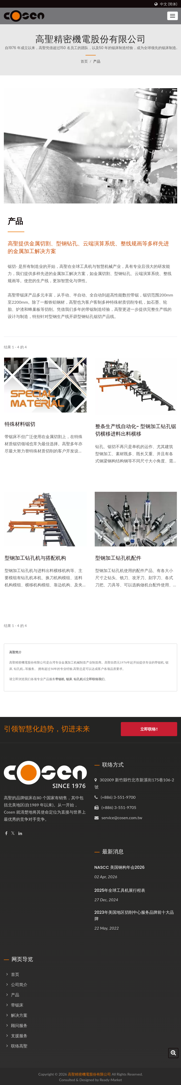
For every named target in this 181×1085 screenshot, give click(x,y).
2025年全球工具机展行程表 (119, 889)
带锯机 (60, 679)
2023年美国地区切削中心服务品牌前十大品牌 (134, 914)
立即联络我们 (95, 679)
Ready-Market (111, 1078)
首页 (84, 61)
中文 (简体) (168, 4)
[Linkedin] (20, 832)
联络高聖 (19, 1044)
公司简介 (19, 983)
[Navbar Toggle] (172, 16)
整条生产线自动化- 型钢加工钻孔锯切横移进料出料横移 (135, 430)
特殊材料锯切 (21, 424)
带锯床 (17, 1003)
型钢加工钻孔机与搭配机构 (37, 558)
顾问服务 (19, 1024)
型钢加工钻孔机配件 (119, 558)
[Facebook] (6, 832)
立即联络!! (149, 729)
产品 (96, 61)
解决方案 (19, 1013)
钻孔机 (78, 679)
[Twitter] (13, 832)
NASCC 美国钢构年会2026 (119, 866)
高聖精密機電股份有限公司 (89, 1073)
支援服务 (19, 1034)
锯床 (69, 679)
